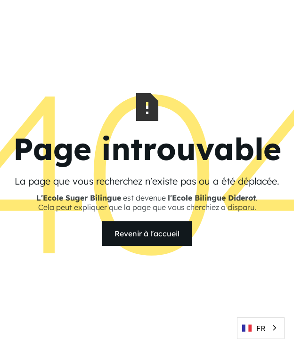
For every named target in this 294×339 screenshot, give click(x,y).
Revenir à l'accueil (147, 233)
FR (253, 328)
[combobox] (261, 328)
